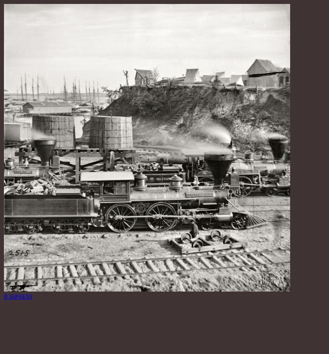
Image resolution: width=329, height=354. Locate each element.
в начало (18, 296)
